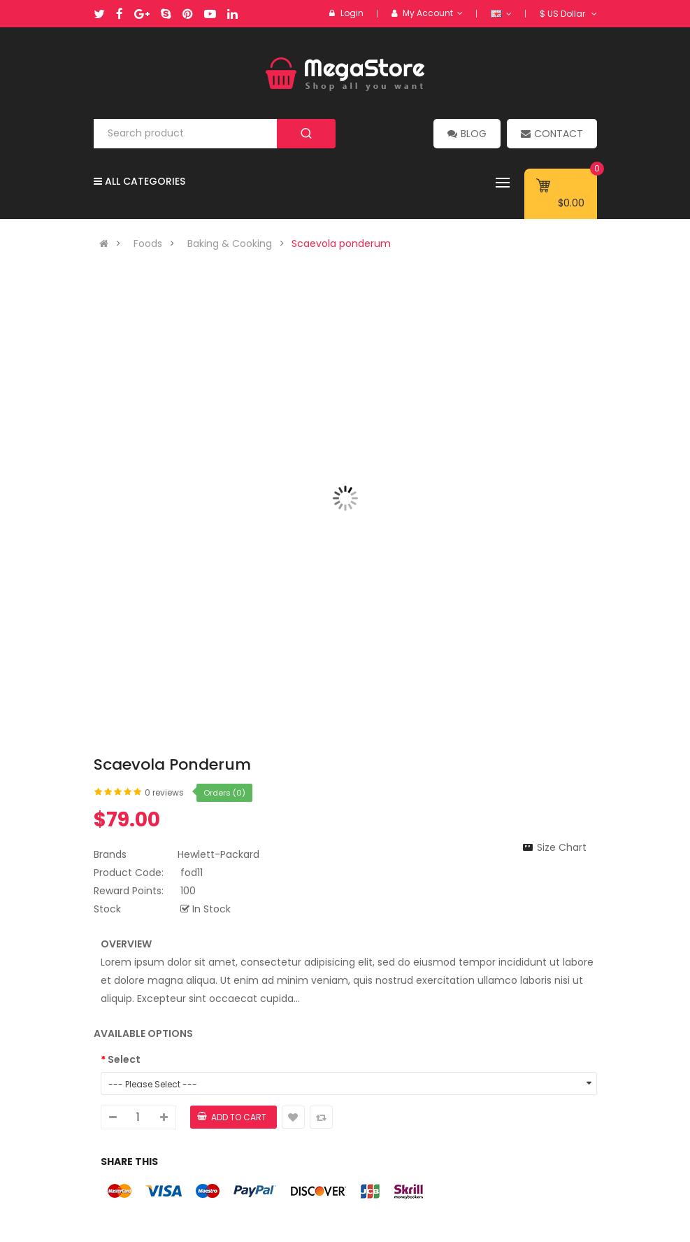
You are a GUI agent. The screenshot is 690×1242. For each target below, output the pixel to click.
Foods (148, 243)
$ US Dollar (568, 14)
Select (124, 1059)
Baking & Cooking (229, 243)
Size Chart (562, 847)
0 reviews (164, 792)
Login (352, 13)
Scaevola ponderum (341, 243)
